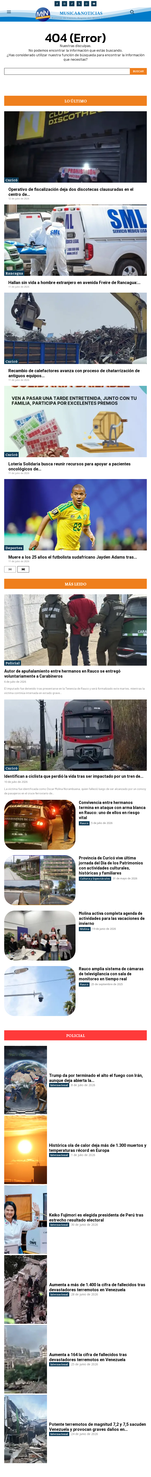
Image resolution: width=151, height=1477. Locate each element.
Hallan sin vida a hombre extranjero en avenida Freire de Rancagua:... (74, 282)
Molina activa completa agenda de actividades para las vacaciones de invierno (112, 918)
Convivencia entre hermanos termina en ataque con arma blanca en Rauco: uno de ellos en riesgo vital (112, 810)
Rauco (84, 823)
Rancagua (14, 273)
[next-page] (23, 569)
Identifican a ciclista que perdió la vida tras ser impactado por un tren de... (73, 776)
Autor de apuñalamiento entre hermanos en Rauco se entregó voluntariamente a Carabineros (62, 673)
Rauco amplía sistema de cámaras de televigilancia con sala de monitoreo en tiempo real (111, 973)
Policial (12, 662)
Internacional (59, 1085)
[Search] (138, 71)
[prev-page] (10, 569)
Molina (84, 929)
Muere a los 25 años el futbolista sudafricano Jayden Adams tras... (72, 557)
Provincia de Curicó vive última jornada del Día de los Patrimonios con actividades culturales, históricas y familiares (111, 865)
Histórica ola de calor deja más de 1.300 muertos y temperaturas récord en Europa (97, 1148)
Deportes (13, 547)
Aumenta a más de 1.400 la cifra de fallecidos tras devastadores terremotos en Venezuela (97, 1287)
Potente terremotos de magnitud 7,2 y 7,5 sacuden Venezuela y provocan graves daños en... (97, 1427)
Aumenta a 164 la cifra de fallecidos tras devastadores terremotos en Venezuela (88, 1357)
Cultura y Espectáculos (95, 878)
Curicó (11, 179)
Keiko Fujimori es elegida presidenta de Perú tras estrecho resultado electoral (96, 1218)
